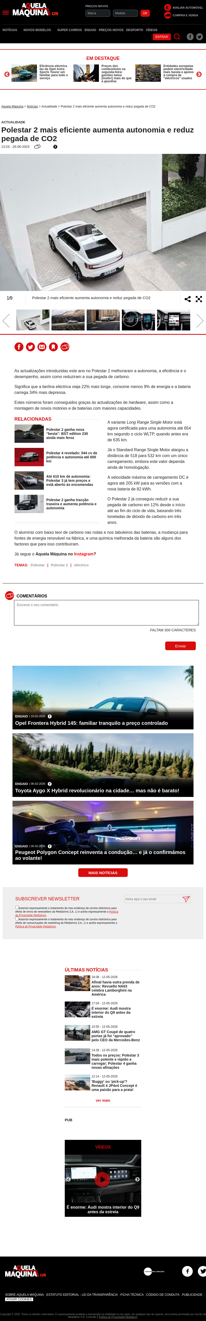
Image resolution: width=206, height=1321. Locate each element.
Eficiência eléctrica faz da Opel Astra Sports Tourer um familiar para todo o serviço (54, 72)
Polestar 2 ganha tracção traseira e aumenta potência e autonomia (71, 504)
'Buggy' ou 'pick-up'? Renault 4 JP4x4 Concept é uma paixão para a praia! (114, 1085)
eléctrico (81, 565)
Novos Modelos (39, 30)
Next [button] (199, 74)
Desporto (134, 30)
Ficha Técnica (132, 1295)
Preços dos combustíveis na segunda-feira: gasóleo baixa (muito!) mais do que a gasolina (116, 73)
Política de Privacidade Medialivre (35, 926)
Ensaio (90, 30)
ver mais (103, 1100)
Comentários (32, 596)
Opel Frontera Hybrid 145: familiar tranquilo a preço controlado (91, 723)
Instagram (83, 554)
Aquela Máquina (12, 106)
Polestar (38, 565)
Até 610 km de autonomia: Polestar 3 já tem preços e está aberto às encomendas (69, 480)
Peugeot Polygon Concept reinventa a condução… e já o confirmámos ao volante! (100, 855)
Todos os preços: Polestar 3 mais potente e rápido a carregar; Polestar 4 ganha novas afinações (115, 1061)
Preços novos (111, 30)
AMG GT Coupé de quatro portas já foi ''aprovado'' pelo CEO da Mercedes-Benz (116, 1036)
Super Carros (69, 30)
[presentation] (152, 916)
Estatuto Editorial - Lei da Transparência (82, 1295)
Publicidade (192, 1295)
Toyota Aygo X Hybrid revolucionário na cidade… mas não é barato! (97, 790)
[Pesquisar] (177, 37)
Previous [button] (7, 74)
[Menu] (6, 12)
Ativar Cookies (19, 1299)
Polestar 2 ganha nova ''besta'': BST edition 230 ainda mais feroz (67, 434)
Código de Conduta (162, 1295)
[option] (41, 73)
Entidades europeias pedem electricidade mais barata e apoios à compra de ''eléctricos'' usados (178, 72)
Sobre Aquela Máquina (24, 1295)
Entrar (162, 37)
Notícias (12, 30)
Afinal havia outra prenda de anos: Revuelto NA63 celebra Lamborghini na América (115, 988)
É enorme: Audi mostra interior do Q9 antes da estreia (111, 1012)
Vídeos (151, 30)
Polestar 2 (59, 565)
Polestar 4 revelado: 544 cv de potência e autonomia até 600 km (71, 457)
